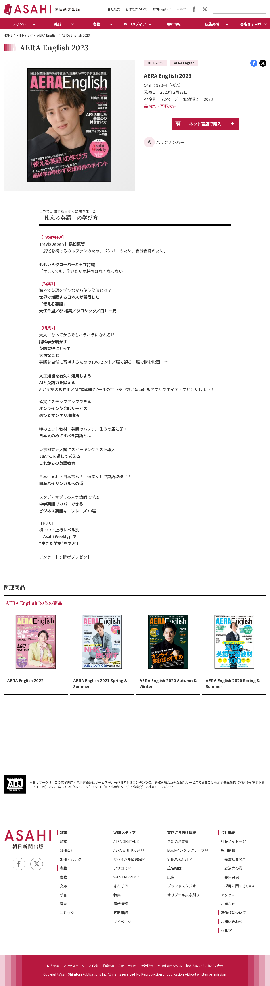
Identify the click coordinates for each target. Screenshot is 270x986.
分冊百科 (67, 850)
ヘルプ (181, 9)
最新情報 (173, 24)
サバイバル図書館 (127, 859)
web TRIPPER (124, 877)
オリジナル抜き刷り (183, 894)
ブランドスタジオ (181, 886)
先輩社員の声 (235, 859)
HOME (8, 35)
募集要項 (231, 877)
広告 (170, 877)
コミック (67, 912)
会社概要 (113, 9)
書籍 (63, 868)
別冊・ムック (25, 35)
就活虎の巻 (233, 868)
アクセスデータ (74, 965)
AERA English (47, 35)
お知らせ (228, 903)
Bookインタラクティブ (186, 850)
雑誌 (63, 832)
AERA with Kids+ (126, 850)
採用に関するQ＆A (239, 886)
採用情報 (228, 850)
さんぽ (118, 886)
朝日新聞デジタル (169, 965)
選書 (63, 903)
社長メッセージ (233, 841)
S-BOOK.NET (178, 859)
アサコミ (120, 868)
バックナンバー (170, 142)
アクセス (228, 894)
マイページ (122, 921)
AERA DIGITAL (124, 841)
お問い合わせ (162, 9)
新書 (63, 894)
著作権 (93, 965)
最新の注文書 (178, 841)
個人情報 (53, 965)
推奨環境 (108, 965)
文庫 (63, 886)
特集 (117, 894)
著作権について (136, 9)
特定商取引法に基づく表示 (204, 965)
